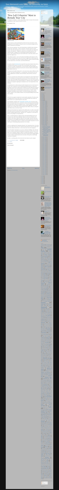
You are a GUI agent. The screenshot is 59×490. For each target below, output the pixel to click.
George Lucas (44, 320)
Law (51, 351)
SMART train (45, 446)
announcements (46, 256)
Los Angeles (49, 356)
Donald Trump (50, 299)
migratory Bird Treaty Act (45, 386)
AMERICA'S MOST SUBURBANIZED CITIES (47, 66)
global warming (49, 320)
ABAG (42, 247)
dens (45, 294)
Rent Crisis (43, 423)
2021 (42, 97)
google (50, 321)
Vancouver (49, 472)
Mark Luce (46, 380)
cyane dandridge (46, 288)
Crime (48, 286)
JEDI (50, 340)
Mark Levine (42, 380)
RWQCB (42, 429)
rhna (48, 423)
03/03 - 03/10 (44, 164)
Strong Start (49, 455)
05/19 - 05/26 (44, 151)
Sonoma (45, 449)
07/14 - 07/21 (44, 141)
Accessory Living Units (45, 248)
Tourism (51, 465)
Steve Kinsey (47, 453)
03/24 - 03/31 (44, 161)
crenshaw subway (44, 286)
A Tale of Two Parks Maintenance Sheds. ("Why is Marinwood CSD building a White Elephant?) (48, 81)
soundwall (43, 450)
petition (45, 401)
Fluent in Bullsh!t (44, 133)
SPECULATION (47, 450)
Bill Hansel (50, 261)
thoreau (50, 463)
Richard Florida (45, 424)
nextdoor (45, 393)
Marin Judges (49, 365)
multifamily (47, 391)
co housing (43, 279)
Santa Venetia (44, 432)
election (46, 304)
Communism (46, 281)
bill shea (43, 262)
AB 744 (43, 246)
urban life (42, 471)
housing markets (44, 333)
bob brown (48, 263)
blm (46, 262)
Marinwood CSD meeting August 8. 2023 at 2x (48, 87)
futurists (42, 317)
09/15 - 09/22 (44, 119)
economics (43, 302)
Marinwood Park (47, 374)
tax (44, 461)
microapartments (45, 384)
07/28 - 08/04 (44, 139)
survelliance (42, 458)
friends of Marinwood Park (47, 316)
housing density (49, 331)
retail (46, 423)
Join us (42, 18)
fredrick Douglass (43, 315)
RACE (47, 417)
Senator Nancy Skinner (44, 440)
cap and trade (49, 271)
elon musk (49, 304)
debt (41, 292)
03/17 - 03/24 (44, 162)
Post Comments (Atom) (14, 170)
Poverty (48, 410)
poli (50, 405)
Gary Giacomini (49, 317)
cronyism (47, 287)
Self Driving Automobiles (48, 439)
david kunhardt (43, 291)
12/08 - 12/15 (44, 104)
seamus (45, 438)
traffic (48, 466)
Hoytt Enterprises (46, 334)
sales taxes (47, 429)
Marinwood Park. (43, 375)
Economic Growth (47, 301)
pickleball (45, 402)
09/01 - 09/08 (44, 121)
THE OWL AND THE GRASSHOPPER (45, 135)
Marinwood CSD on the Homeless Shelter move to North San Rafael (48, 43)
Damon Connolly (44, 289)
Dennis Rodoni (42, 294)
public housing (50, 416)
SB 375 (46, 433)
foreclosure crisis (46, 313)
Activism (50, 248)
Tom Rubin (46, 464)
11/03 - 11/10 (44, 110)
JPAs (43, 344)
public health (45, 416)
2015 (42, 179)
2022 (42, 96)
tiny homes (42, 464)
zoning (42, 478)
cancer (46, 271)
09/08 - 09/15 (44, 120)
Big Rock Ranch (42, 261)
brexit (48, 265)
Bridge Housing (47, 266)
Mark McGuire (50, 380)
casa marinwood (49, 273)
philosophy (42, 402)
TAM (47, 460)
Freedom (42, 316)
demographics (48, 293)
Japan (44, 340)
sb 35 (43, 433)
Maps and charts (43, 20)
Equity (48, 308)
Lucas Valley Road (43, 357)
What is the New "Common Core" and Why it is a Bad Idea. (47, 52)
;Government (42, 244)
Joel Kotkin (47, 342)
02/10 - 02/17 (44, 168)
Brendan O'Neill (45, 265)
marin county (50, 362)
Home (23, 168)
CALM (42, 270)
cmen (49, 278)
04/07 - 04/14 (44, 158)
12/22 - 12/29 (44, 102)
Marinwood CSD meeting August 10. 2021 (48, 196)
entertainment (44, 307)
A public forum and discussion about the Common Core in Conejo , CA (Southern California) (48, 36)
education (42, 304)
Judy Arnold (48, 344)
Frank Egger (49, 314)
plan (47, 402)
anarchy (43, 255)
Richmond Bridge (44, 425)
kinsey (45, 347)
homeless (48, 329)
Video (41, 473)
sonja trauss (42, 449)
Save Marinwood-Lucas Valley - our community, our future (27, 4)
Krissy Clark (43, 348)
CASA (44, 273)
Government (43, 322)
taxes (47, 461)
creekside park (50, 285)
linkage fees (42, 354)
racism (51, 417)
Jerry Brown (49, 341)
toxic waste (44, 466)
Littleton (49, 354)
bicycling (46, 260)
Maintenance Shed (46, 358)
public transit (43, 417)
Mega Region (42, 383)
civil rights (48, 276)
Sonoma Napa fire (50, 449)
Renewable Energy (46, 422)
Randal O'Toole (44, 418)
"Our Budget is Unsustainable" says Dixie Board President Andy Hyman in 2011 (48, 232)
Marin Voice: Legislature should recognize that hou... (46, 132)
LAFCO (48, 348)
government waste (46, 323)
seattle (47, 438)
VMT (44, 473)
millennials (48, 387)
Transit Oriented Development (48, 467)
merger (48, 383)
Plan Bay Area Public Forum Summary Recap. (48, 225)
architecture (50, 257)
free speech (48, 315)
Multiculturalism (42, 391)
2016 (42, 178)
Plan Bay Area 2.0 (47, 403)
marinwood (42, 367)
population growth (48, 409)
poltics (44, 408)
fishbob (42, 313)
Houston (42, 334)
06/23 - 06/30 (44, 145)
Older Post (37, 168)
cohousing (46, 280)
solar (46, 448)
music (50, 391)
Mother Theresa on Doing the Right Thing (48, 187)
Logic (49, 355)
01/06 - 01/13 (44, 174)
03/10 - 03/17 (44, 163)
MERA (45, 383)
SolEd (49, 448)
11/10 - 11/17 (44, 109)
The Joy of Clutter (44, 125)
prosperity (50, 414)
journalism (49, 343)
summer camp (47, 456)
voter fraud (47, 473)
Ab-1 (45, 246)
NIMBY (48, 393)
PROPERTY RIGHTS (45, 414)
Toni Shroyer (47, 465)
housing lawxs (50, 332)
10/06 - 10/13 (44, 115)
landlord (50, 349)
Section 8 (50, 438)
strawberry (42, 454)
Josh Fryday (45, 343)
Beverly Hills (42, 260)
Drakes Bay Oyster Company (45, 300)
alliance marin (46, 253)
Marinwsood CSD (45, 379)
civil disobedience (44, 276)
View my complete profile (44, 241)
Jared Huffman (47, 340)
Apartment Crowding (44, 257)
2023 (42, 95)
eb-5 (42, 301)
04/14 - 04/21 (44, 157)
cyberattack (50, 288)
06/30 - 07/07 (44, 144)
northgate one (49, 394)
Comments (43, 13)
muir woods (48, 390)
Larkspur (46, 350)
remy (42, 422)
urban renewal (46, 471)
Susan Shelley (48, 459)
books (45, 264)
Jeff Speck (45, 341)
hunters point (44, 336)
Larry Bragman (47, 351)
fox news (45, 314)
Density (48, 294)
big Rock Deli (49, 260)
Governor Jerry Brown (46, 324)
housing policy (49, 333)
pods (47, 405)
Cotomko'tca (45, 285)
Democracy (42, 293)
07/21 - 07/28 (44, 140)
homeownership (43, 330)
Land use (46, 349)
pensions (42, 400)
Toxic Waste (42, 21)
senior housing (47, 441)
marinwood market (43, 373)
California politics (43, 269)
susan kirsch (43, 459)
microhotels (50, 384)
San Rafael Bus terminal (45, 431)
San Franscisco (46, 430)
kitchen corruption (49, 347)
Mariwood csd (49, 379)
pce (49, 399)
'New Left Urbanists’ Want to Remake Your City (46, 128)
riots (48, 425)
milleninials (45, 387)
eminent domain (43, 305)
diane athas (43, 295)
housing (51, 330)
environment (43, 308)
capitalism (42, 272)
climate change (45, 278)
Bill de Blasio (46, 261)
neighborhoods (48, 392)
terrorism (44, 463)
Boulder (48, 264)
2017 (42, 177)
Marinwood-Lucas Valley (47, 378)
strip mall (46, 455)
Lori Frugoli (45, 356)
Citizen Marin (45, 275)
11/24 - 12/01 (44, 107)
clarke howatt (46, 277)
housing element (43, 332)
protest (48, 415)
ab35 (50, 246)
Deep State (44, 292)
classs (41, 278)
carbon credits (45, 272)
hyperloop (49, 336)
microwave (43, 385)
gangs (44, 317)
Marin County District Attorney (45, 363)
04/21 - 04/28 (44, 156)
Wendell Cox (46, 475)
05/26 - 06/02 (44, 150)
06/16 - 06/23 (44, 146)
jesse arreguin (42, 342)
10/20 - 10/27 (44, 113)
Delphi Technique (49, 292)
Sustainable (42, 460)
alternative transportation (48, 254)
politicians (46, 407)
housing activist (44, 331)
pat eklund (46, 399)
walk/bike (45, 474)
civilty (42, 277)
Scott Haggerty (48, 437)
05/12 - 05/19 (44, 152)
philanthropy (49, 401)
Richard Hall (50, 424)
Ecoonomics (49, 303)
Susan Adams (47, 458)
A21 (51, 245)
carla (48, 272)
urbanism (11, 141)
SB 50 (49, 433)
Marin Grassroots (47, 364)
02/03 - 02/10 (44, 169)
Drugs (51, 300)
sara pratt (48, 432)
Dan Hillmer (49, 289)
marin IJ (45, 365)
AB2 (48, 246)
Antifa (50, 256)
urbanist (43, 472)
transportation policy (45, 468)
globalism (42, 321)
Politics (50, 407)
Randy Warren (50, 418)
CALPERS (46, 270)
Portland (42, 410)
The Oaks (47, 463)
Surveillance (47, 457)
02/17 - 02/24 (44, 167)
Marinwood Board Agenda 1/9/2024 (46, 49)
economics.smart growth (44, 303)
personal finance (47, 400)
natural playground (43, 392)
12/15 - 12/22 (44, 103)
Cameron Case (42, 271)
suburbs (42, 456)
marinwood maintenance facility (45, 372)
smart (47, 444)
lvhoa (47, 357)
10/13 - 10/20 (44, 114)
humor (51, 335)
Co (51, 278)
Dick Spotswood (48, 295)
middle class (47, 385)
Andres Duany (47, 255)
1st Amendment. (48, 244)
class (50, 277)
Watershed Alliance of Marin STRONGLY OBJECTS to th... (46, 130)
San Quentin (50, 430)
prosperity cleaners (43, 415)
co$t (47, 279)
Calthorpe (49, 270)
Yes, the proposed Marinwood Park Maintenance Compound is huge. (48, 73)
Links (41, 19)
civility (51, 276)
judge (45, 344)
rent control (50, 422)
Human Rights (44, 335)
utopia (46, 472)
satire (51, 432)
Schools (42, 437)
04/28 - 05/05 (44, 155)
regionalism (43, 421)
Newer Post (9, 168)
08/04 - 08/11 (44, 138)
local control (45, 355)
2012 (42, 183)
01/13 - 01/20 (44, 173)
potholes (45, 410)
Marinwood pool (46, 376)
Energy (46, 306)
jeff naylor (42, 341)
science (45, 437)
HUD (51, 334)
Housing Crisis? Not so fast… (46, 126)
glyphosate (46, 321)
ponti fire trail (49, 408)
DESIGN (51, 294)
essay (51, 309)
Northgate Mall (45, 394)
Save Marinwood (44, 240)
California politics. (49, 269)
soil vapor (43, 448)
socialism (50, 447)
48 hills (41, 245)
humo (48, 335)
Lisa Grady (46, 354)
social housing (46, 447)
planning (42, 404)
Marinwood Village (48, 377)
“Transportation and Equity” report (25, 101)
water (48, 474)
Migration (51, 385)
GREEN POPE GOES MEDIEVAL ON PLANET (48, 59)
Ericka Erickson (47, 309)
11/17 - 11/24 (44, 108)
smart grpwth (47, 445)
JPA (41, 344)
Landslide (42, 350)
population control (43, 409)
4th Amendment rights (45, 245)
